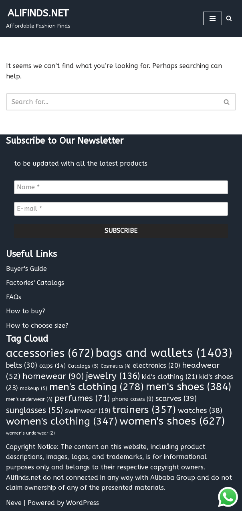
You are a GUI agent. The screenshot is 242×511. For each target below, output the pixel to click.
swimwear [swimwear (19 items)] (87, 411)
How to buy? (25, 311)
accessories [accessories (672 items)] (50, 353)
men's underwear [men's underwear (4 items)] (29, 399)
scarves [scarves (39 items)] (176, 398)
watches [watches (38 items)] (200, 410)
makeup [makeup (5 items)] (33, 388)
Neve (14, 503)
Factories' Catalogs (35, 283)
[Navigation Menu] (212, 18)
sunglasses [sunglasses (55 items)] (34, 410)
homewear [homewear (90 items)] (53, 376)
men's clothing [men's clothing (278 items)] (96, 387)
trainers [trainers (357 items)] (144, 410)
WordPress (82, 503)
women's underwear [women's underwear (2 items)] (30, 433)
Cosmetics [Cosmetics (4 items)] (116, 366)
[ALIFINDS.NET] (38, 18)
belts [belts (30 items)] (21, 365)
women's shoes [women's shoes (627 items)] (172, 421)
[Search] (229, 18)
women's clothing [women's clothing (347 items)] (61, 421)
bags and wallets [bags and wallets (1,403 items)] (164, 353)
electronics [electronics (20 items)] (156, 365)
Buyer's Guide (26, 269)
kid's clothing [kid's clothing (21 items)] (169, 377)
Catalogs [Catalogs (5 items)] (83, 366)
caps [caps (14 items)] (52, 365)
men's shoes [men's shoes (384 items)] (188, 387)
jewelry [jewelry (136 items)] (113, 376)
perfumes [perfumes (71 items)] (82, 398)
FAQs (13, 297)
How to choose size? (37, 325)
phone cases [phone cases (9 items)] (132, 399)
